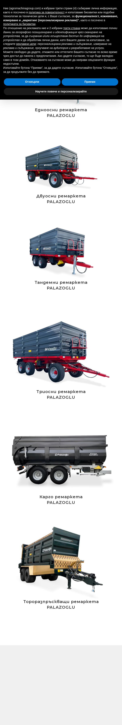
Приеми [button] (89, 81)
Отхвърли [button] (32, 81)
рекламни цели (26, 44)
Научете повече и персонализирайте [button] (61, 91)
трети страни (71, 28)
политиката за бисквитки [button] (19, 24)
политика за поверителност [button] (47, 12)
